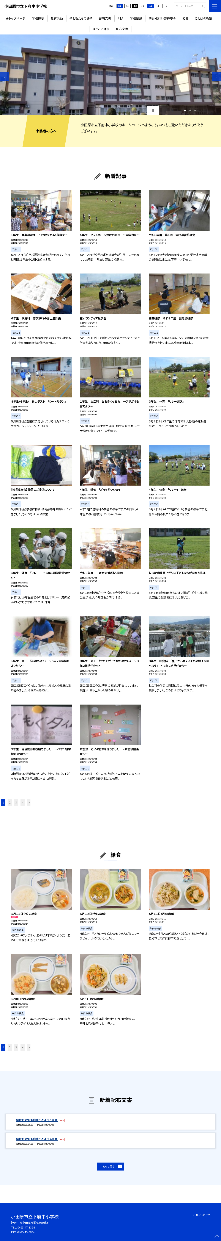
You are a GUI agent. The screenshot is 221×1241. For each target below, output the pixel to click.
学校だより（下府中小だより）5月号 (37, 1120)
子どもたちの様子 (80, 18)
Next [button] (216, 76)
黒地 (135, 6)
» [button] (29, 802)
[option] (110, 74)
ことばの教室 (203, 18)
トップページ (17, 18)
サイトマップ (203, 1215)
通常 (119, 6)
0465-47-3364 (26, 1227)
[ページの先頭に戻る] (216, 1236)
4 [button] (22, 802)
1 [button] (185, 110)
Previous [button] (4, 76)
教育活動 (57, 18)
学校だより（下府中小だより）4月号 (37, 1139)
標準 (150, 6)
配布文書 (105, 18)
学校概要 (38, 18)
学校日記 (136, 18)
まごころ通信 (101, 29)
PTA (120, 18)
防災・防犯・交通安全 (162, 18)
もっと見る (109, 1166)
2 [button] (190, 110)
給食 (186, 18)
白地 (127, 6)
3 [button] (195, 110)
